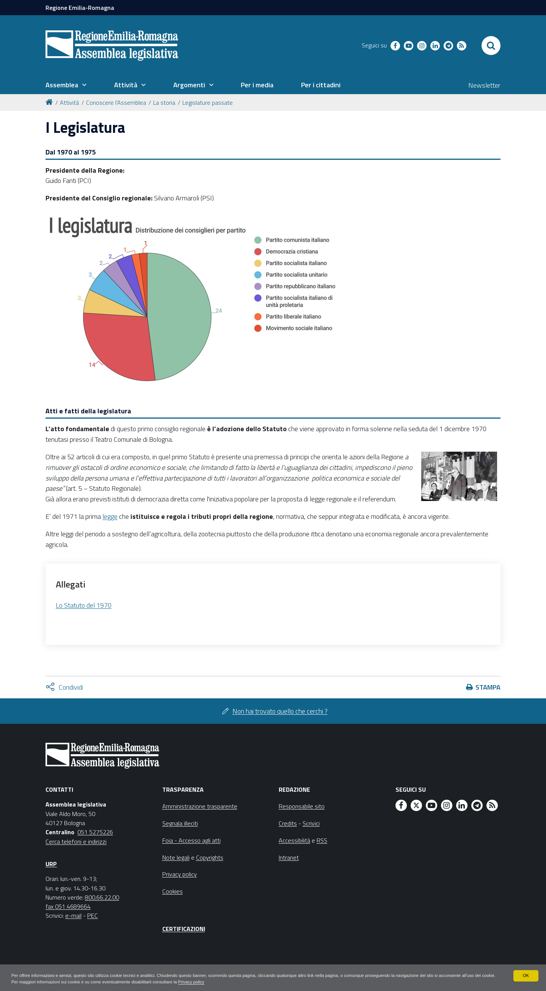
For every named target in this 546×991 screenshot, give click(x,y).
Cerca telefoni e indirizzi (76, 841)
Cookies (172, 891)
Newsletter (484, 85)
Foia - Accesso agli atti (191, 840)
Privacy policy (239, 982)
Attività (69, 102)
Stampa (487, 687)
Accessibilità (294, 840)
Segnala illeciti (180, 823)
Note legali (176, 857)
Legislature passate (207, 102)
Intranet (289, 857)
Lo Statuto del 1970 (83, 605)
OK (525, 975)
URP (51, 863)
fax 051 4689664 (68, 906)
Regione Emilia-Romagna (80, 7)
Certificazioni (183, 928)
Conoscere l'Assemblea (116, 102)
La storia (164, 102)
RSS (322, 840)
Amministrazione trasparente (199, 806)
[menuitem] (66, 85)
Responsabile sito (302, 806)
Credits (288, 823)
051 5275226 (95, 832)
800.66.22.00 (102, 897)
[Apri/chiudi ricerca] (491, 45)
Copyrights (209, 857)
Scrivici (311, 823)
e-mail (73, 915)
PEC (92, 915)
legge (110, 516)
